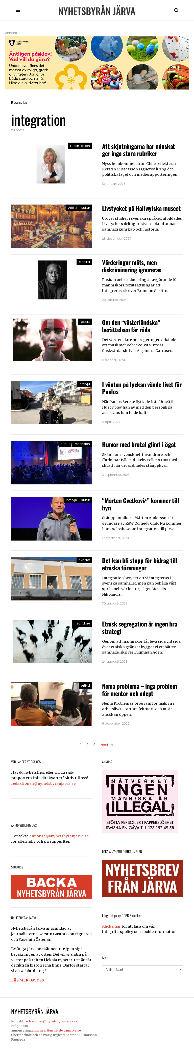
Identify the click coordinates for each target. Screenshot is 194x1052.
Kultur (85, 208)
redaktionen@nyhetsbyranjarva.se (43, 783)
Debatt (85, 322)
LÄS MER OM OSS (27, 980)
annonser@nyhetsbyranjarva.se (59, 836)
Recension (82, 444)
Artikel (72, 208)
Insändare (82, 623)
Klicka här (111, 926)
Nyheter (84, 560)
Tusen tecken (80, 146)
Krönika (84, 262)
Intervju (84, 384)
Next (104, 744)
